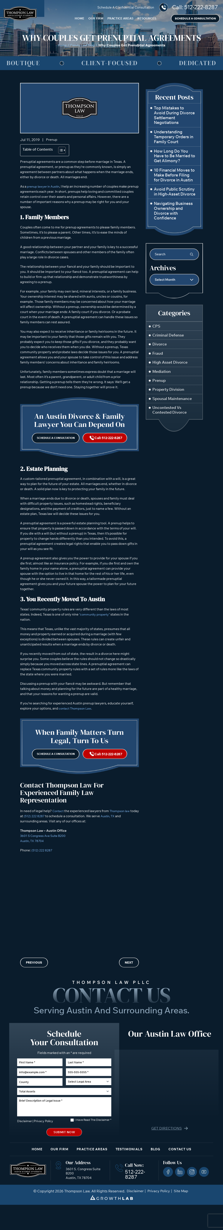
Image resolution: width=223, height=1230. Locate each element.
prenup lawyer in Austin (44, 187)
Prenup (52, 140)
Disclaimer (24, 1144)
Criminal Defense (168, 335)
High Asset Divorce (170, 363)
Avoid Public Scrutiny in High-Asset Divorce (174, 192)
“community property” (96, 619)
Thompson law (121, 820)
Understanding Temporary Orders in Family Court (173, 136)
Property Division (169, 391)
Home (79, 18)
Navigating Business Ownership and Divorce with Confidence (173, 210)
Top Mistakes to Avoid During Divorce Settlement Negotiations (174, 115)
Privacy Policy (41, 1144)
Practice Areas (120, 18)
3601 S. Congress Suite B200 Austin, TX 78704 (82, 1198)
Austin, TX (118, 825)
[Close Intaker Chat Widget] (208, 1093)
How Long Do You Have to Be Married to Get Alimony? (174, 155)
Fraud (157, 354)
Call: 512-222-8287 (109, 440)
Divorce (159, 344)
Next (129, 971)
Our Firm (95, 18)
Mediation (162, 372)
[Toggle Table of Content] (60, 150)
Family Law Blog (83, 45)
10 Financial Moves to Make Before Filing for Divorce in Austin (174, 175)
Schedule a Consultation (195, 18)
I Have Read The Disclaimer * (93, 1143)
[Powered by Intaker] (186, 1221)
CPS (156, 326)
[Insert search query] (174, 254)
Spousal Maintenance (172, 401)
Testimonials (131, 1174)
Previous (34, 971)
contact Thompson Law (76, 713)
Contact (58, 820)
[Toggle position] (199, 1093)
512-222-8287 (201, 7)
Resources (146, 18)
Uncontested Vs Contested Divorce (170, 413)
